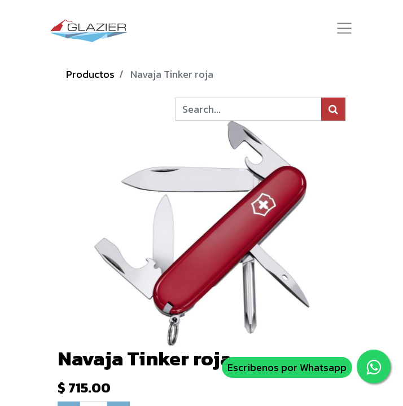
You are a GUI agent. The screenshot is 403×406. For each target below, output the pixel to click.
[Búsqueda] (333, 109)
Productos (90, 74)
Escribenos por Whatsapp (287, 367)
